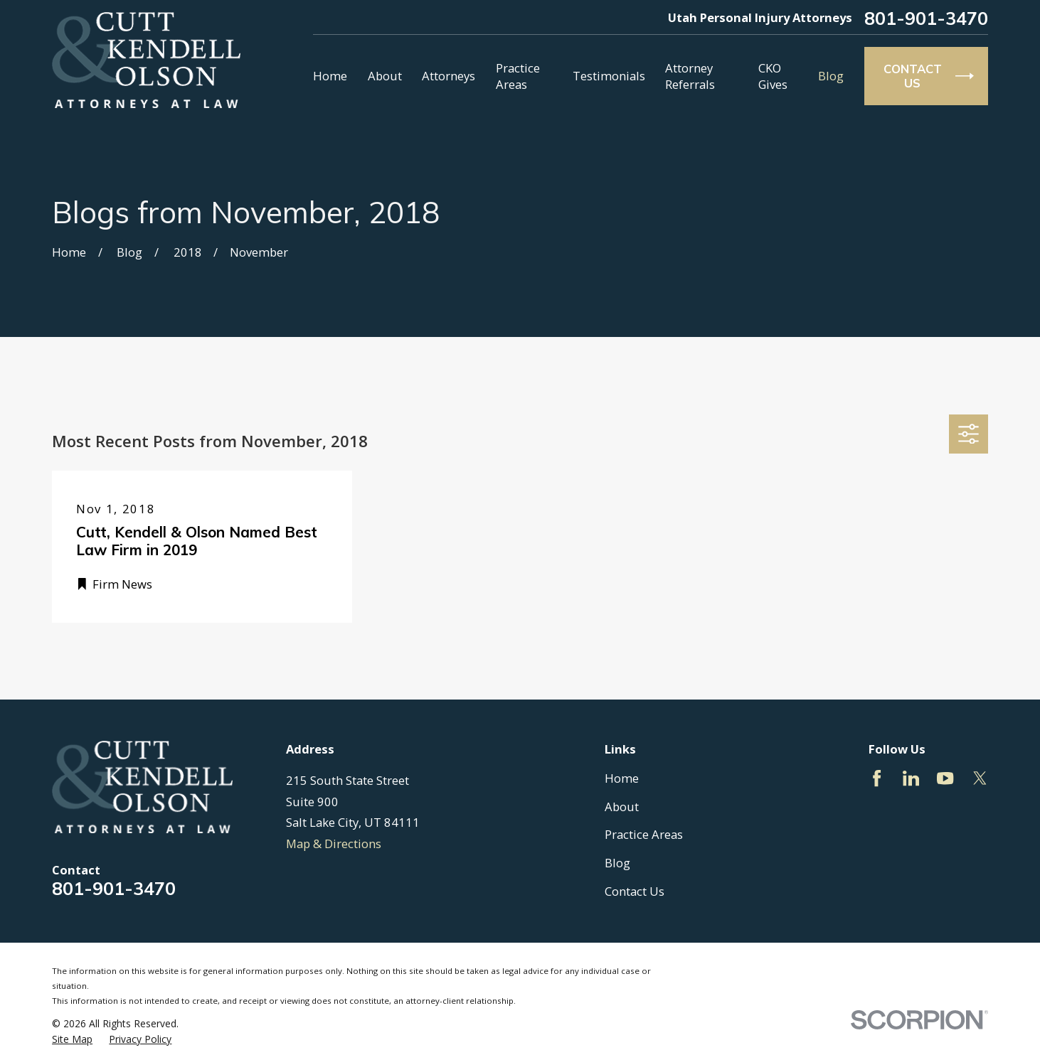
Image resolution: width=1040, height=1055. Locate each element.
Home (622, 778)
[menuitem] (72, 1039)
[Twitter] (980, 778)
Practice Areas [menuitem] (518, 76)
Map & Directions (333, 843)
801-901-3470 (926, 18)
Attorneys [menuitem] (448, 76)
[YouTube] (945, 778)
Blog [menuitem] (831, 76)
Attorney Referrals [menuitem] (690, 76)
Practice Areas (644, 834)
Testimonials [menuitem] (609, 76)
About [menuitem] (385, 76)
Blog (617, 863)
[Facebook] (877, 778)
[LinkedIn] (911, 778)
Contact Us (634, 891)
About (622, 806)
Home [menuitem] (330, 76)
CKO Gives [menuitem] (772, 76)
